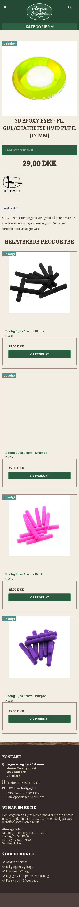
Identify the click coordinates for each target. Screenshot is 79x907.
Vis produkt (39, 354)
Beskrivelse (11, 208)
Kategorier (39, 26)
